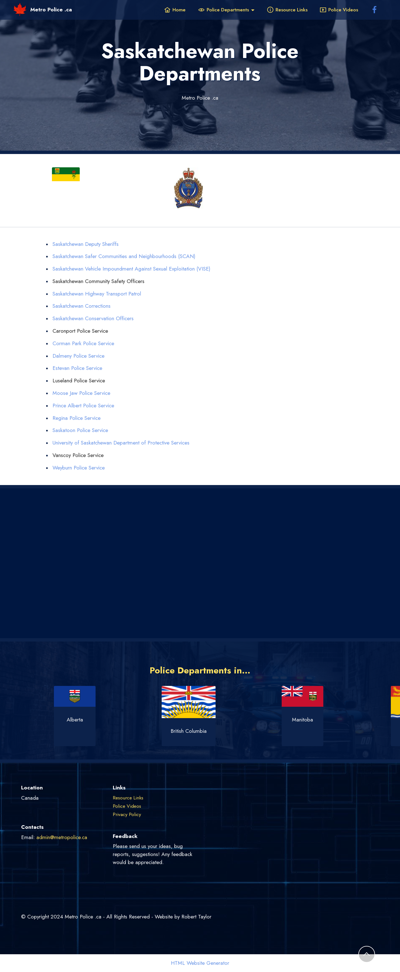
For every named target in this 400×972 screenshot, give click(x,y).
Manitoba (313, 719)
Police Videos (339, 9)
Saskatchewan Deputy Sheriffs (85, 244)
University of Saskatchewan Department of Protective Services (120, 442)
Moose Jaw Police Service (81, 393)
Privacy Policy (127, 814)
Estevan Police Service (77, 368)
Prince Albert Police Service (83, 405)
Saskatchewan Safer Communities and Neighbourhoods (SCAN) (123, 256)
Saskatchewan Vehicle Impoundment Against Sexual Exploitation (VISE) (131, 268)
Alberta (86, 719)
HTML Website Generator (200, 963)
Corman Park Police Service (83, 343)
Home (175, 9)
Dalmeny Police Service (78, 356)
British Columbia (200, 731)
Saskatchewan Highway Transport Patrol (96, 293)
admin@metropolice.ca (61, 837)
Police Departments (223, 9)
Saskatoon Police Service (80, 430)
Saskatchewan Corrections (81, 306)
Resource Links (287, 9)
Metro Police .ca (51, 9)
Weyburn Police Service (78, 467)
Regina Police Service (76, 418)
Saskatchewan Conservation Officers (93, 318)
